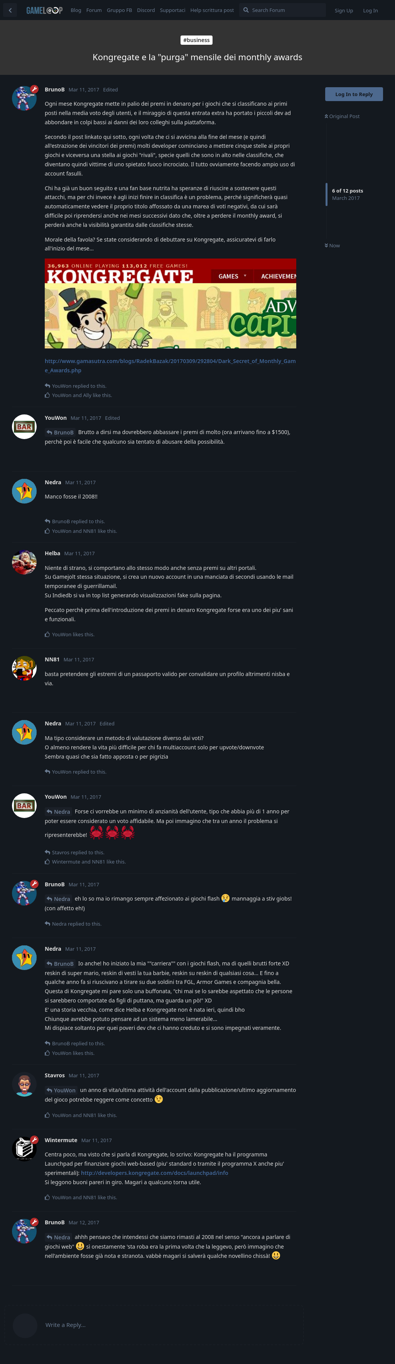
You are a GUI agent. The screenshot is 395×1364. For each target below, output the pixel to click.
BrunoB (64, 432)
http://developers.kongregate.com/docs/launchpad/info (154, 1172)
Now (332, 245)
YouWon (65, 1090)
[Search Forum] (282, 10)
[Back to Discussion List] (10, 10)
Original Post (342, 116)
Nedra (62, 811)
